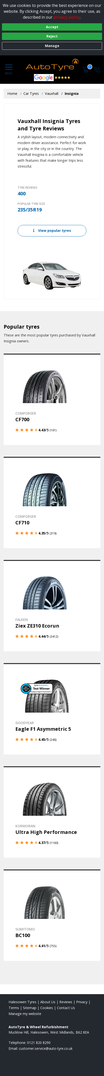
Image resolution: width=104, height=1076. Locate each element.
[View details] (52, 399)
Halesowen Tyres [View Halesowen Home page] (22, 1002)
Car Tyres (31, 93)
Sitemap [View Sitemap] (29, 1007)
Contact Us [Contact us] (66, 1007)
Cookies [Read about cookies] (46, 1007)
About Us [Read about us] (47, 1002)
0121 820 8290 (39, 1042)
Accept (52, 27)
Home (12, 93)
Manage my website (25, 1013)
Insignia (72, 93)
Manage (52, 45)
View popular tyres (52, 230)
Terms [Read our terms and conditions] (14, 1007)
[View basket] (86, 69)
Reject (52, 36)
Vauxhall (51, 93)
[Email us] (46, 1048)
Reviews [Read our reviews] (65, 1002)
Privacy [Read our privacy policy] (81, 1002)
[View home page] (53, 65)
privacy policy (66, 17)
